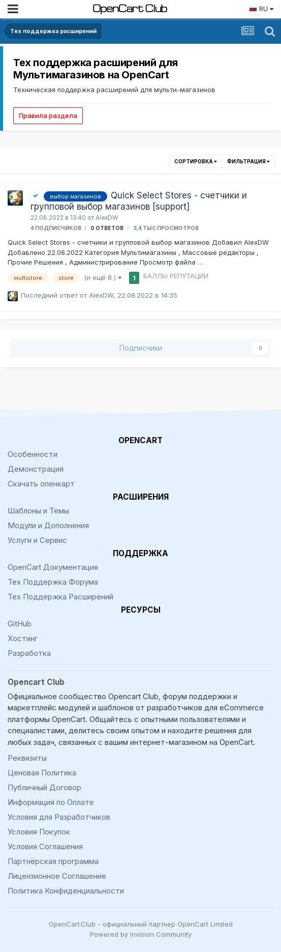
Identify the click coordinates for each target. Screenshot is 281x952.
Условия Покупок (39, 831)
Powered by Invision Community (141, 934)
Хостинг (23, 638)
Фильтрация (248, 161)
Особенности (32, 454)
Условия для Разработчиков (59, 817)
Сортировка (195, 161)
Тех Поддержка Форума (53, 582)
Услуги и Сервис (37, 540)
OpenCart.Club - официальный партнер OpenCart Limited (141, 924)
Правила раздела (48, 115)
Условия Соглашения (45, 846)
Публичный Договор (44, 787)
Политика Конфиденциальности (66, 891)
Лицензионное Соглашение (57, 876)
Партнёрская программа (53, 861)
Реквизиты (27, 758)
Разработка (29, 653)
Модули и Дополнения (48, 525)
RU (261, 9)
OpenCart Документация (53, 567)
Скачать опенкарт (41, 483)
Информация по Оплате (51, 802)
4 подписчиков (55, 228)
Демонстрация (36, 469)
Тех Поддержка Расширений (60, 596)
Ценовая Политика (42, 772)
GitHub (20, 623)
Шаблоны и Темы (38, 510)
